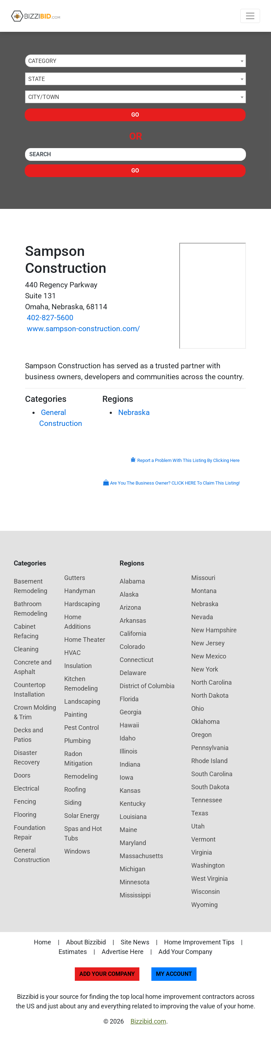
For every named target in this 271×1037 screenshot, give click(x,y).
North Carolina (211, 682)
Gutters (74, 577)
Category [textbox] (42, 61)
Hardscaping (82, 604)
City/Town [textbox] (43, 97)
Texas (199, 813)
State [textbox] (36, 79)
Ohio (197, 708)
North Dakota (210, 695)
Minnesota (135, 882)
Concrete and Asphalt (33, 666)
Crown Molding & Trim (35, 712)
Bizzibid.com (148, 1021)
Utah (198, 826)
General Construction (32, 854)
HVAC (72, 652)
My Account (174, 974)
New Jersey (208, 643)
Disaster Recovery (27, 757)
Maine (128, 829)
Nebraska (134, 412)
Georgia (130, 712)
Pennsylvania (210, 747)
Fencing (25, 801)
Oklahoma (205, 721)
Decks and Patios (28, 734)
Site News (135, 942)
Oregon (201, 734)
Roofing (75, 789)
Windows (77, 851)
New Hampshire (214, 630)
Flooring (25, 814)
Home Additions (77, 621)
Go (135, 114)
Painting (75, 714)
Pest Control (81, 727)
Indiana (130, 764)
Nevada (202, 617)
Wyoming (204, 904)
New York (204, 669)
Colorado (132, 646)
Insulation (78, 665)
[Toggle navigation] (250, 16)
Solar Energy (82, 815)
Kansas (130, 790)
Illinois (128, 751)
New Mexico (208, 656)
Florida (129, 699)
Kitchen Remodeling (81, 683)
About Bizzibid (86, 942)
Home (42, 942)
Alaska (129, 594)
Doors (22, 775)
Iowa (126, 777)
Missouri (203, 577)
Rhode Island (209, 760)
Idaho (128, 738)
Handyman (79, 590)
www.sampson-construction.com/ (83, 328)
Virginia (201, 852)
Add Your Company (185, 951)
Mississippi (135, 895)
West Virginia (209, 878)
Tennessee (206, 800)
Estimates (73, 951)
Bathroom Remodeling (30, 608)
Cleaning (26, 649)
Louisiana (133, 816)
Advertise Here (123, 951)
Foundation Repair (30, 832)
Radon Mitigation (78, 758)
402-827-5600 (50, 318)
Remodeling (81, 776)
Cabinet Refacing (26, 631)
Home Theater (84, 639)
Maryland (133, 842)
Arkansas (133, 620)
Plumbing (77, 740)
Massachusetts (141, 856)
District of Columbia (147, 686)
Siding (73, 802)
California (133, 633)
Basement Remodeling (30, 586)
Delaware (133, 672)
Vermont (203, 839)
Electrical (26, 788)
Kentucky (133, 803)
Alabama (132, 581)
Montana (204, 590)
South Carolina (212, 774)
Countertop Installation (30, 689)
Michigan (132, 869)
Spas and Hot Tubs (83, 833)
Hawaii (129, 725)
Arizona (130, 607)
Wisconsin (205, 891)
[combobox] (135, 60)
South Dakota (210, 787)
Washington (208, 865)
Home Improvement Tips (199, 942)
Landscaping (82, 701)
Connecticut (136, 659)
